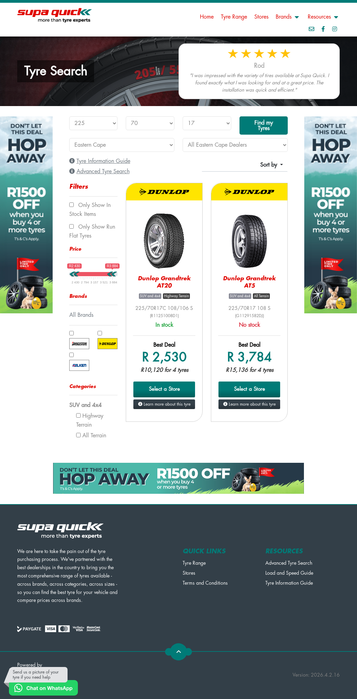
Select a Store (164, 389)
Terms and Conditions (205, 583)
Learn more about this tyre (164, 404)
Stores (261, 17)
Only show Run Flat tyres (92, 231)
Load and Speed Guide (289, 573)
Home (207, 17)
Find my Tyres (263, 125)
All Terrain (91, 435)
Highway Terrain (89, 420)
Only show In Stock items (90, 209)
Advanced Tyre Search (288, 563)
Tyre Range (234, 17)
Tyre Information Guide (289, 583)
